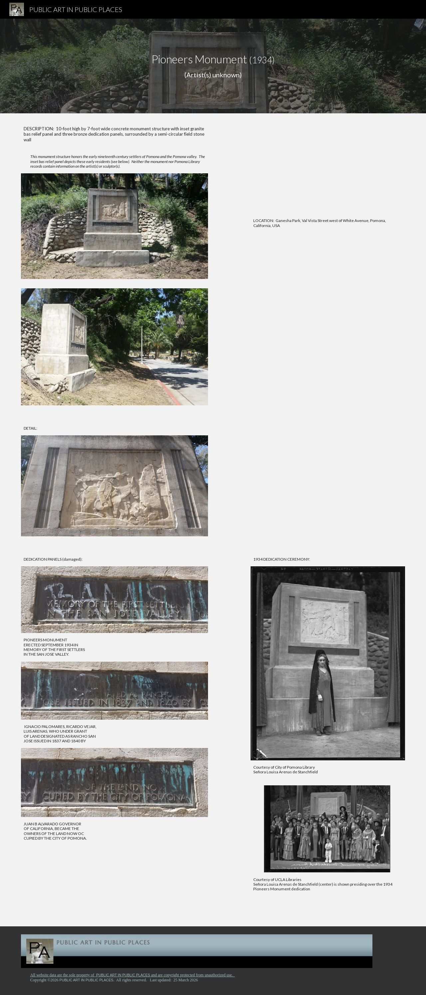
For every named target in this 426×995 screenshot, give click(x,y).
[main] (213, 66)
